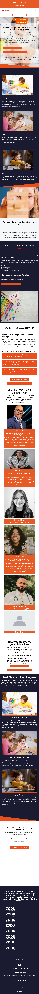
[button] (35, 11)
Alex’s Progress (31, 795)
